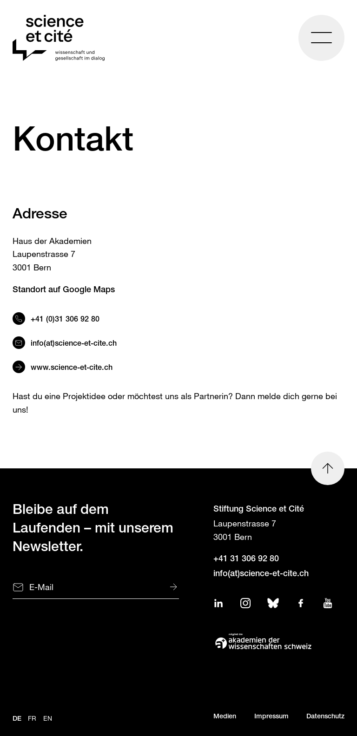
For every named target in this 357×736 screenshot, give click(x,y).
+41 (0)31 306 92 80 (65, 320)
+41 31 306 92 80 (246, 559)
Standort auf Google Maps (64, 290)
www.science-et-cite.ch (71, 368)
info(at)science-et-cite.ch (75, 344)
